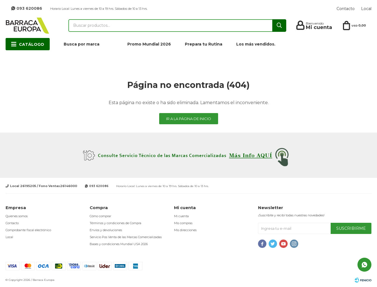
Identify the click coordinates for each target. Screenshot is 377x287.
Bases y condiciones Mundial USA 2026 (119, 244)
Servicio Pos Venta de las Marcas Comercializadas (126, 237)
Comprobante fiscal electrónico (28, 230)
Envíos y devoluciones (106, 230)
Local (366, 8)
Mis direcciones (185, 230)
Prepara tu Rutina (203, 44)
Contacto (346, 8)
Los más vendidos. (255, 44)
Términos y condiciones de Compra (115, 223)
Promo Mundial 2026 (149, 44)
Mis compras (183, 223)
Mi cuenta (181, 216)
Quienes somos (17, 216)
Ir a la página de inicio (188, 118)
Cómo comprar (100, 216)
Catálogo (31, 44)
